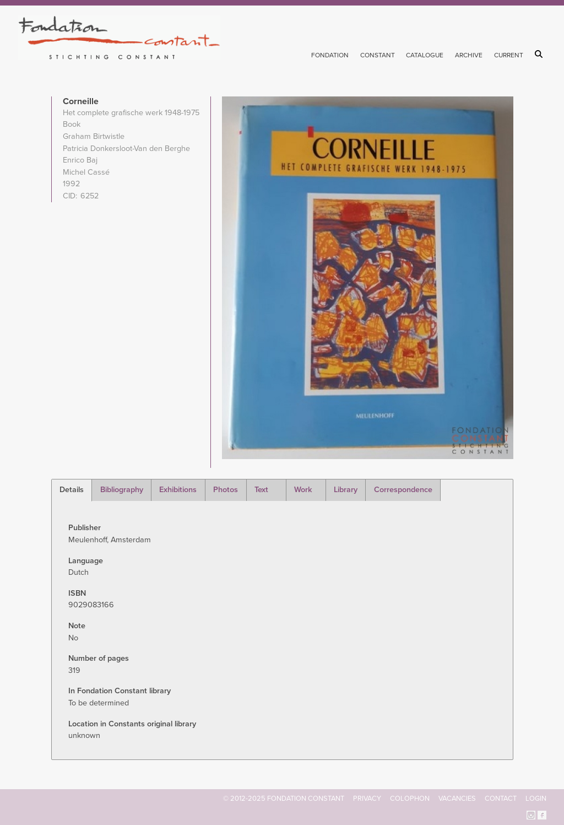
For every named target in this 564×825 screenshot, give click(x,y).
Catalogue (424, 55)
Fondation (330, 55)
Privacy (367, 798)
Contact (501, 798)
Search (540, 54)
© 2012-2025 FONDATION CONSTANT (283, 798)
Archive (468, 55)
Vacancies (457, 798)
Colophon (410, 798)
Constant (377, 55)
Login (535, 798)
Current (508, 55)
